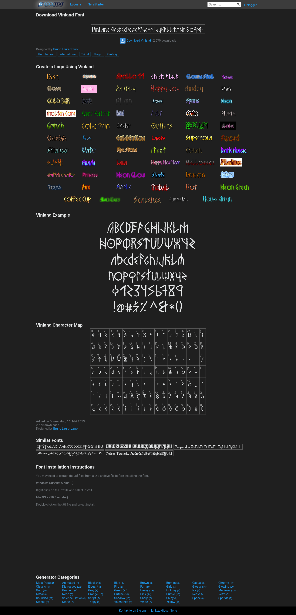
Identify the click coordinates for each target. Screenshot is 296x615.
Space (198, 598)
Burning (173, 583)
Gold (42, 590)
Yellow (173, 602)
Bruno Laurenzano (65, 49)
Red (197, 594)
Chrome (226, 583)
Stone (68, 602)
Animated (70, 583)
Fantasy (112, 54)
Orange (95, 594)
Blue (119, 583)
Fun (145, 586)
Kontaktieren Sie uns (133, 610)
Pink (145, 594)
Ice (196, 590)
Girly (171, 586)
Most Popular (45, 583)
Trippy (94, 602)
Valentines (123, 602)
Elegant (95, 586)
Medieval (227, 590)
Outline (121, 594)
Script (94, 598)
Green (120, 590)
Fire (118, 586)
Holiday (173, 590)
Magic (98, 54)
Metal (42, 594)
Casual (198, 583)
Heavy (147, 590)
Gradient (69, 590)
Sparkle (225, 598)
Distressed (72, 586)
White (146, 602)
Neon (67, 594)
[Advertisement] (18, 68)
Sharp (146, 598)
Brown (146, 583)
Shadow (122, 598)
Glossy (199, 586)
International (67, 54)
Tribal (85, 54)
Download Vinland (135, 40)
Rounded (44, 598)
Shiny (171, 598)
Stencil (42, 602)
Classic (43, 586)
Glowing (226, 586)
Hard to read (46, 54)
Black (94, 583)
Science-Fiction (74, 598)
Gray (93, 590)
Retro (223, 594)
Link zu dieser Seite (164, 610)
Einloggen (250, 5)
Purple (173, 594)
